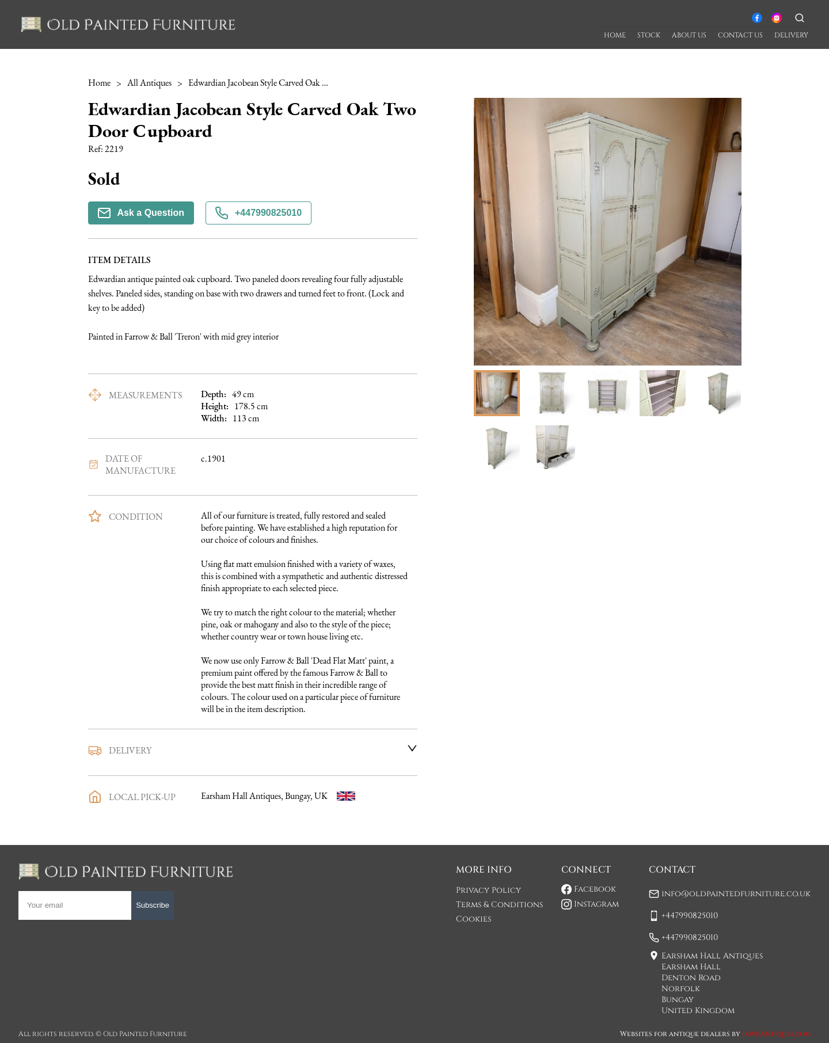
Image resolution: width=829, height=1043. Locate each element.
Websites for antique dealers (675, 1033)
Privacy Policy (488, 890)
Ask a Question (141, 213)
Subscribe (152, 905)
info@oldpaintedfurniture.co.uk (736, 893)
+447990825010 (258, 213)
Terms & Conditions (499, 904)
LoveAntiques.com (776, 1033)
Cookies (473, 918)
